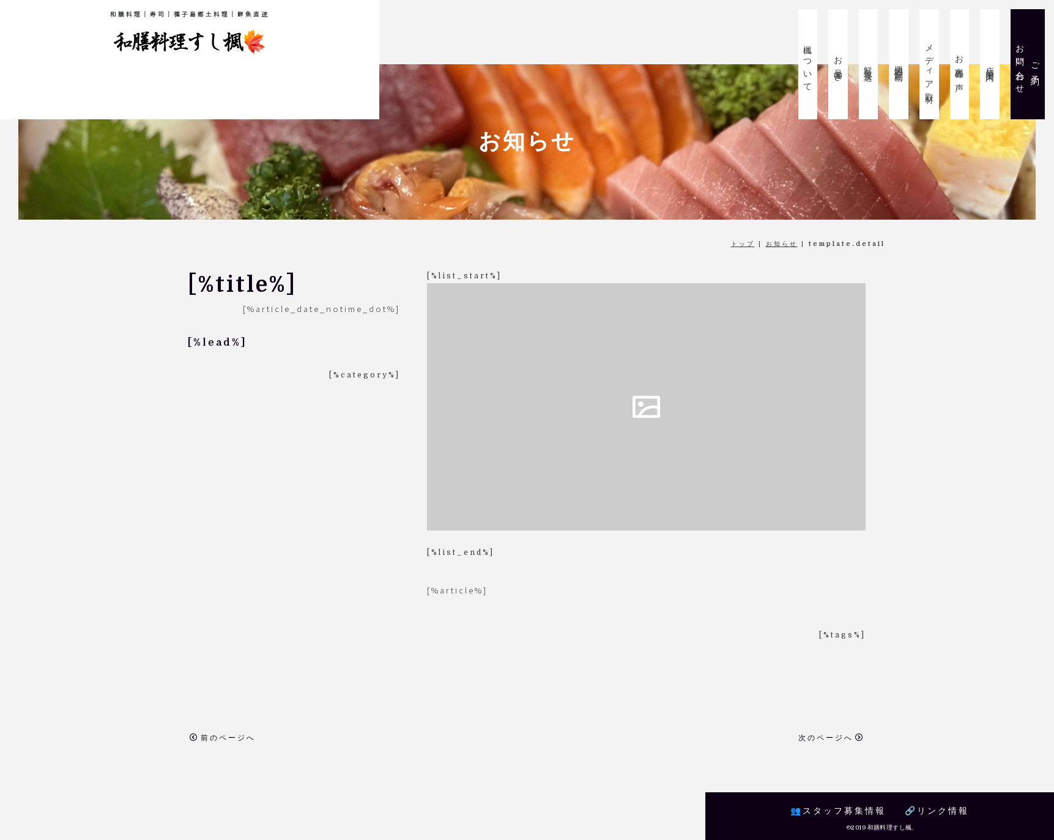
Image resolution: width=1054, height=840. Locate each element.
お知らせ (782, 243)
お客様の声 (960, 64)
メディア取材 (929, 65)
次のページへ (831, 738)
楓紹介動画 (899, 64)
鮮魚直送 (869, 64)
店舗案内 (990, 64)
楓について (808, 64)
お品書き (839, 64)
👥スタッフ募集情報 (838, 811)
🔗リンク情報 (937, 811)
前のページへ (223, 738)
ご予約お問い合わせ (1028, 65)
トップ (743, 243)
